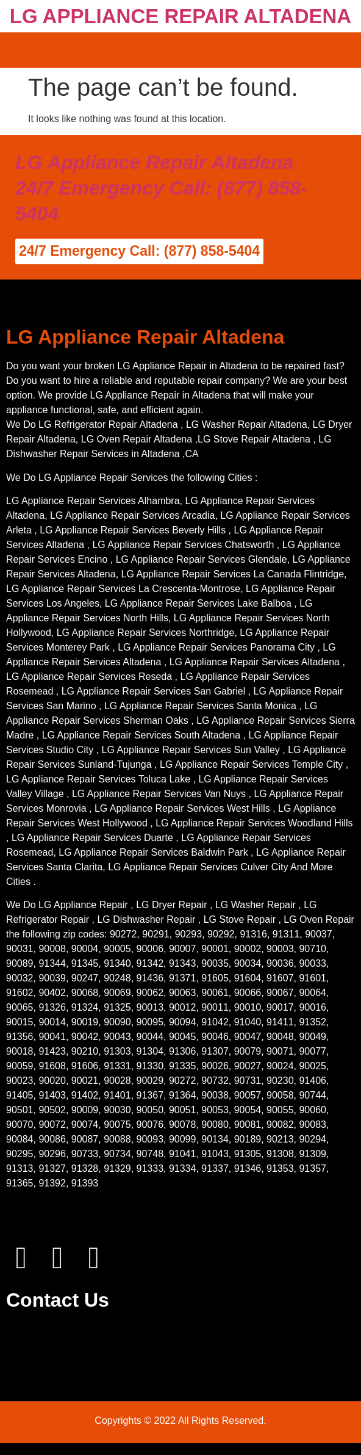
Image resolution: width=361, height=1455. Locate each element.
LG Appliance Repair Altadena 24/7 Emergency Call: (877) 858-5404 (161, 187)
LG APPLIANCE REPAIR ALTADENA (180, 16)
